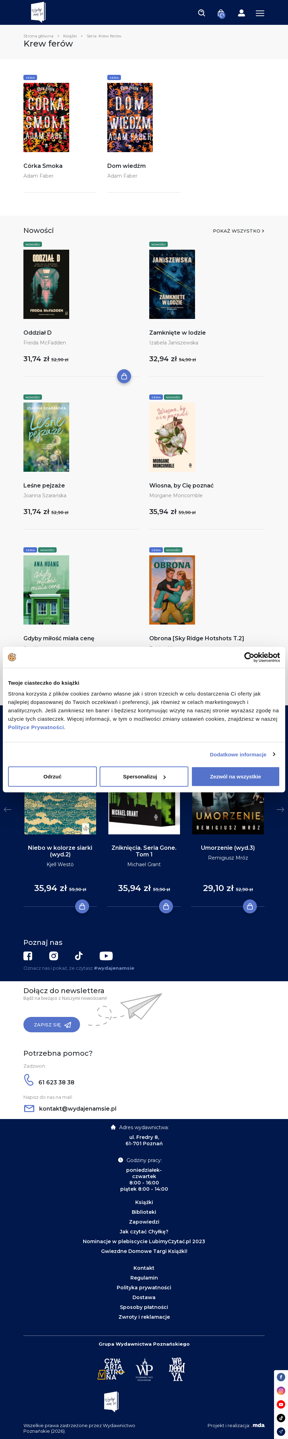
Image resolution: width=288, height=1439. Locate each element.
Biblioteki (144, 1212)
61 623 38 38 (49, 1082)
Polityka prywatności (144, 1287)
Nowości (33, 244)
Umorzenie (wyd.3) (228, 848)
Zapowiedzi (144, 1222)
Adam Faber (38, 176)
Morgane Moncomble (176, 495)
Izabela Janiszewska (173, 343)
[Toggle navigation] (202, 12)
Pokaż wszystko (236, 231)
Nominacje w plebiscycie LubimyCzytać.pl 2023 (144, 1241)
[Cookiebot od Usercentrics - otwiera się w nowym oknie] (249, 657)
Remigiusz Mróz (228, 858)
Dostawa (144, 1297)
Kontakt (144, 1268)
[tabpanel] (60, 816)
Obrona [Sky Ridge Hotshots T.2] (196, 638)
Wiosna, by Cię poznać (181, 485)
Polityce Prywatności (36, 727)
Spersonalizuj (144, 776)
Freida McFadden (44, 343)
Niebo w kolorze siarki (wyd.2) (60, 851)
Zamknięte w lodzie (177, 332)
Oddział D (37, 332)
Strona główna (38, 35)
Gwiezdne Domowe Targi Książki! (144, 1251)
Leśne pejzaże (44, 485)
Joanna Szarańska (44, 495)
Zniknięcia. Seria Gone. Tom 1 (144, 851)
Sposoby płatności (144, 1307)
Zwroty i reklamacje (144, 1317)
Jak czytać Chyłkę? (144, 1231)
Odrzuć (52, 776)
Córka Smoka (43, 166)
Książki (70, 35)
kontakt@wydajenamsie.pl (70, 1108)
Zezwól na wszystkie (235, 776)
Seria (30, 77)
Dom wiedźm (126, 166)
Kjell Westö (60, 864)
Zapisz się (52, 1025)
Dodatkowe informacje (238, 754)
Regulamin (144, 1278)
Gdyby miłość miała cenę (58, 638)
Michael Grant (144, 864)
